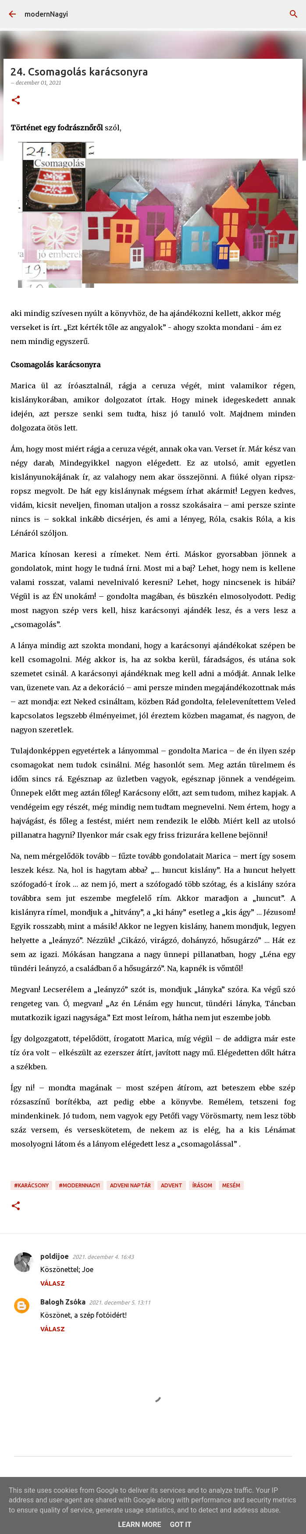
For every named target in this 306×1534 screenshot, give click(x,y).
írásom (202, 1185)
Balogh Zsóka (62, 1302)
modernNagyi (46, 14)
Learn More (139, 1524)
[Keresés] (293, 14)
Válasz (52, 1283)
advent (171, 1185)
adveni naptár (130, 1185)
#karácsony (31, 1185)
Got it (180, 1524)
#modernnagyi (79, 1185)
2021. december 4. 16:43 (103, 1257)
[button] (16, 101)
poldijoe (54, 1256)
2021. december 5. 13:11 (119, 1302)
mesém (231, 1185)
